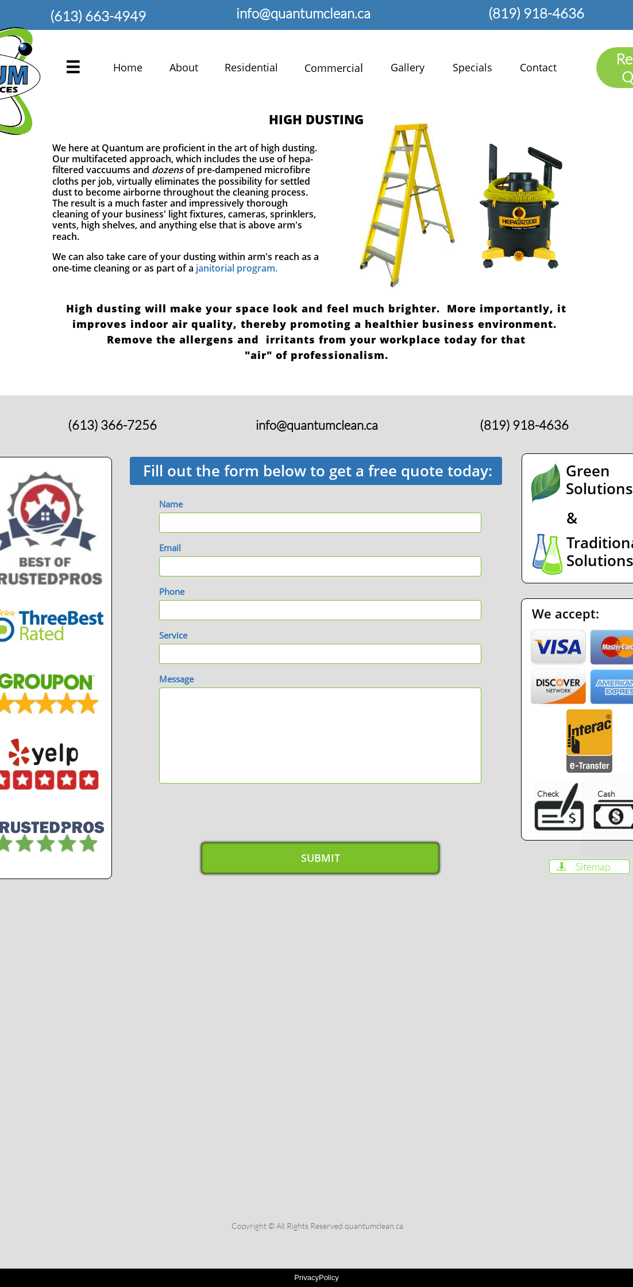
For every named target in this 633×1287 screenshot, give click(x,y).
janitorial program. (236, 268)
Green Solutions (599, 479)
